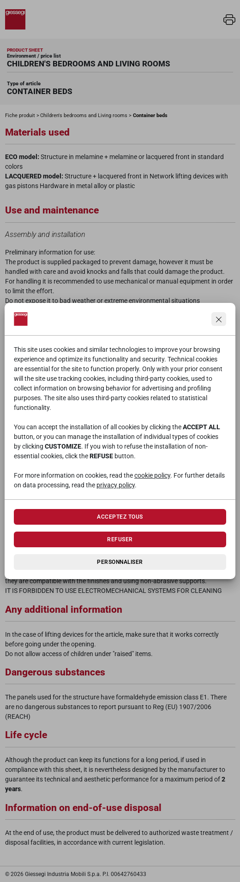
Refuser (119, 539)
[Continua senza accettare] (218, 319)
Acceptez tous (120, 517)
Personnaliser (120, 562)
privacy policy (115, 485)
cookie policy (152, 475)
